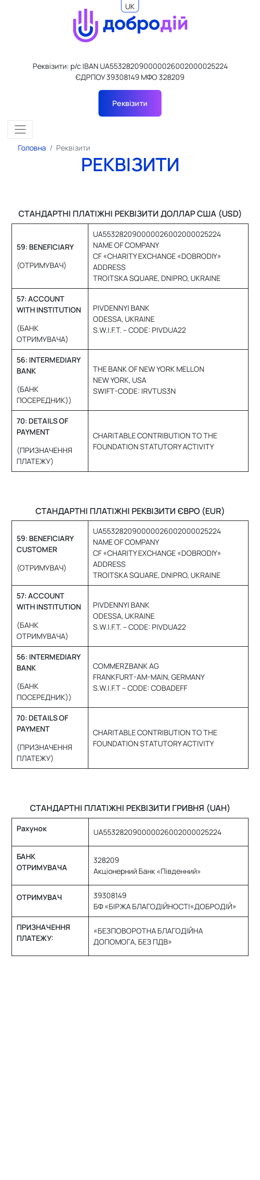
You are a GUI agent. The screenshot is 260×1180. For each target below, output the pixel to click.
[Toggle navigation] (20, 129)
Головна (32, 148)
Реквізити (130, 103)
